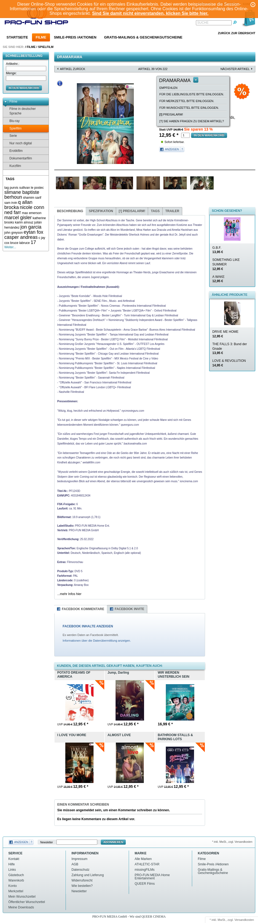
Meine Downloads (21, 907)
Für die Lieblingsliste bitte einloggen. (191, 94)
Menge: (11, 73)
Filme (41, 37)
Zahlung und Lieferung (87, 875)
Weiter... (10, 247)
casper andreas (21, 237)
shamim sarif (32, 198)
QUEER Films (145, 884)
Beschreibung (70, 211)
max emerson (31, 213)
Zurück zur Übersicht (236, 33)
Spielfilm (45, 46)
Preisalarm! (171, 114)
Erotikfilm (13, 151)
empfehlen (168, 87)
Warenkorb (16, 880)
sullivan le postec (31, 188)
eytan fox (33, 232)
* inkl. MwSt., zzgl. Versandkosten (232, 841)
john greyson (13, 233)
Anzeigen (172, 149)
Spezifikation (101, 211)
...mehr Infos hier (69, 594)
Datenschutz (80, 870)
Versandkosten (244, 919)
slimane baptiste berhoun (21, 195)
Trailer (172, 211)
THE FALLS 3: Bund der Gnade (229, 348)
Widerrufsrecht (81, 880)
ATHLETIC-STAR (147, 864)
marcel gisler (18, 217)
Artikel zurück (72, 69)
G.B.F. (217, 250)
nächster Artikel (235, 69)
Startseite (17, 37)
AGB (74, 864)
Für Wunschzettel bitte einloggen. (189, 107)
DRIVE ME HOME (225, 334)
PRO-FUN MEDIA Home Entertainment (152, 876)
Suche (203, 23)
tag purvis (11, 188)
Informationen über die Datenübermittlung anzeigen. (97, 640)
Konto (12, 886)
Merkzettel (15, 891)
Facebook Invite (129, 609)
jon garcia (30, 227)
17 (33, 242)
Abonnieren (113, 842)
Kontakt (13, 859)
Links (12, 870)
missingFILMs (145, 870)
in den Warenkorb (24, 87)
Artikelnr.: (12, 64)
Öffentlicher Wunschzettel (26, 902)
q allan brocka (18, 205)
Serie (10, 136)
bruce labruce (20, 243)
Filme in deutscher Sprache (20, 111)
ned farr (12, 212)
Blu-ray (12, 121)
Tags (155, 211)
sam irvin (10, 203)
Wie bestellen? (82, 886)
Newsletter (46, 842)
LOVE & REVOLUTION (229, 363)
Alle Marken (143, 859)
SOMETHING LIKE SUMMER (226, 264)
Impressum (79, 859)
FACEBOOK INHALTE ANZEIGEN (88, 626)
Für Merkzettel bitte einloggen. (186, 101)
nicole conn (32, 207)
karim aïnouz (24, 222)
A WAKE (218, 279)
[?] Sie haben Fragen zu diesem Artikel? (191, 121)
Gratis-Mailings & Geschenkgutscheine (143, 37)
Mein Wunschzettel (21, 896)
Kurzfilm (12, 166)
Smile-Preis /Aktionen (75, 37)
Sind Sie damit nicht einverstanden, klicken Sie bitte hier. (150, 13)
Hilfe (11, 864)
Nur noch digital (18, 143)
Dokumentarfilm (18, 158)
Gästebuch (16, 875)
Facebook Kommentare (83, 609)
